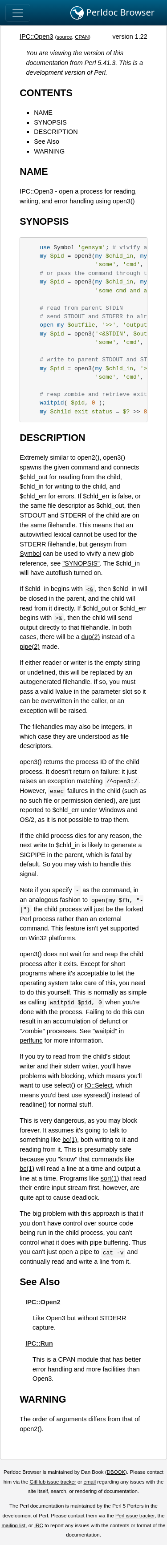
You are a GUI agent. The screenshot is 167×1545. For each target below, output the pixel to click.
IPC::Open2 (42, 1302)
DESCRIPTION (55, 131)
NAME (43, 112)
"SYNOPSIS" (81, 563)
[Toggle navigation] (17, 13)
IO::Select (99, 1085)
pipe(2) (30, 646)
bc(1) (69, 1139)
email (89, 1481)
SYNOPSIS (50, 122)
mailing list (13, 1525)
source (64, 37)
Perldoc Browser (112, 13)
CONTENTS (46, 92)
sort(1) (110, 1178)
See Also (46, 141)
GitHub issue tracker (53, 1481)
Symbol (30, 553)
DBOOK (116, 1472)
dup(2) (90, 636)
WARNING (49, 151)
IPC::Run (39, 1343)
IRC (38, 1525)
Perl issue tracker (135, 1515)
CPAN (82, 37)
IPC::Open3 (36, 36)
